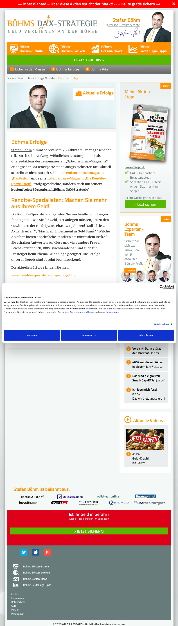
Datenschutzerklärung (82, 312)
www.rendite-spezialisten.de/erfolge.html (44, 275)
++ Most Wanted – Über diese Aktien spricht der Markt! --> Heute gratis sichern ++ (89, 4)
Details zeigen (161, 324)
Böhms (31, 49)
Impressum (112, 312)
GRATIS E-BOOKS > (89, 60)
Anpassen (89, 335)
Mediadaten (17, 613)
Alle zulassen (146, 335)
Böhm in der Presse (30, 69)
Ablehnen (32, 335)
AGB (13, 606)
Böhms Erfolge (67, 69)
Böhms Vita (99, 69)
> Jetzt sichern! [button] (89, 531)
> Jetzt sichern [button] (145, 204)
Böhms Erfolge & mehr (40, 78)
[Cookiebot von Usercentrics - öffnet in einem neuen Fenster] (154, 287)
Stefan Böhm (21, 150)
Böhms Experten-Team (133, 229)
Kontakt (15, 594)
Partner (15, 609)
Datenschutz (18, 602)
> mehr (130, 270)
